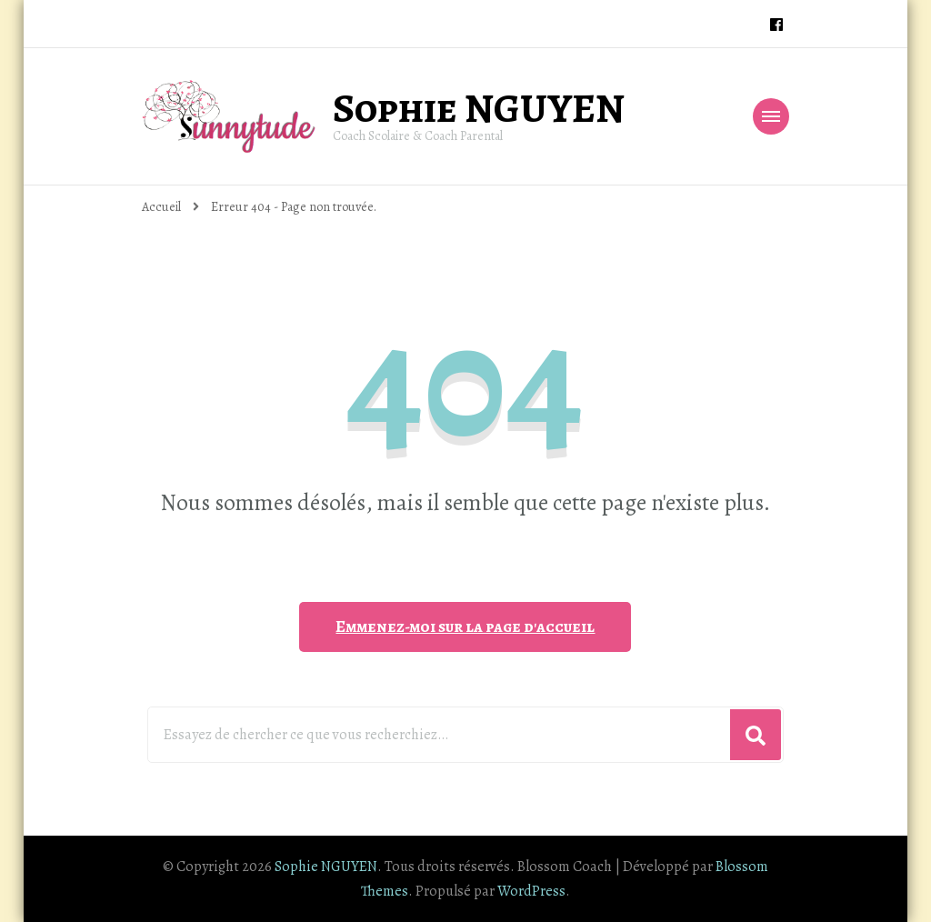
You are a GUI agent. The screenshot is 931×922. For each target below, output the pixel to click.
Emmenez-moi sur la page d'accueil (465, 626)
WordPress (531, 891)
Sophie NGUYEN (479, 108)
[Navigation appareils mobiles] (771, 116)
